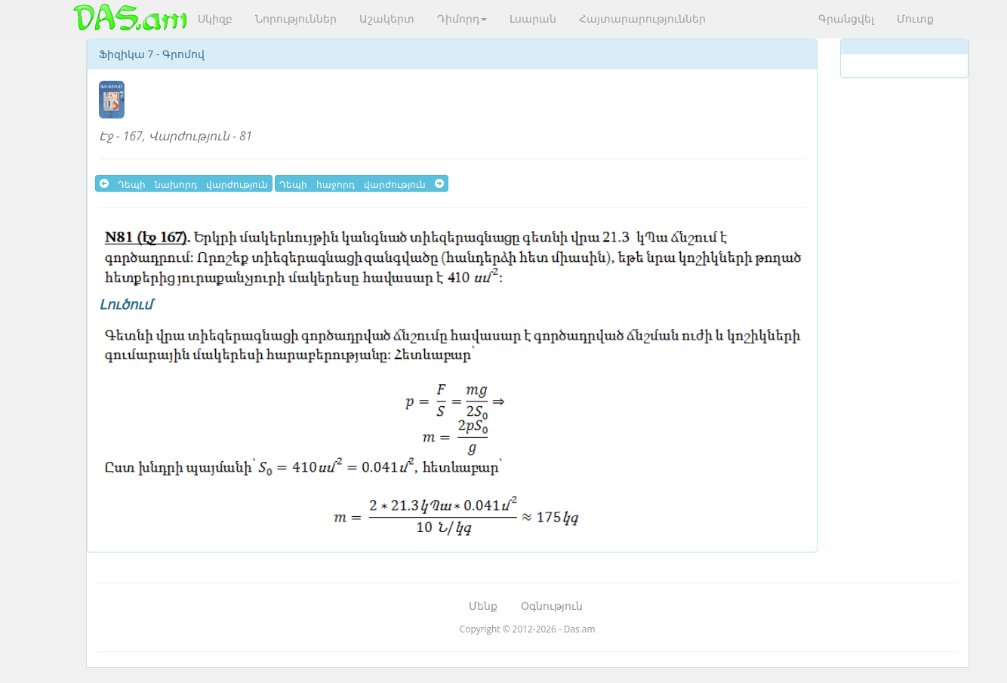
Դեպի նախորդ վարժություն (184, 183)
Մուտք (915, 18)
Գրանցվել (846, 18)
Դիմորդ (462, 18)
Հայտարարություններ (642, 18)
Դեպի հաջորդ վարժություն (361, 183)
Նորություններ (296, 18)
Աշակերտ (386, 18)
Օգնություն (552, 605)
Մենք (483, 605)
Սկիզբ (215, 18)
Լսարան (533, 18)
